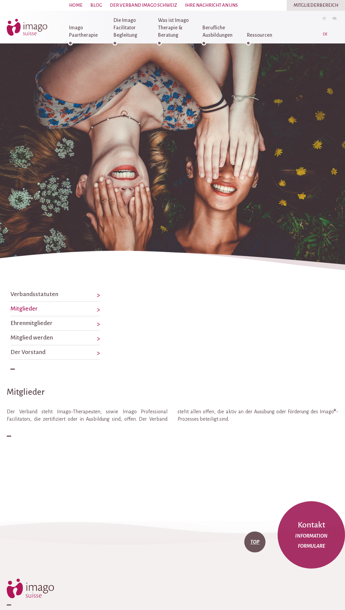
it (324, 19)
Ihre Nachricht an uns (211, 5)
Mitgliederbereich (315, 5)
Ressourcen (259, 35)
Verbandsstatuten (34, 294)
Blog (96, 5)
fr (335, 19)
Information (311, 536)
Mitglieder (24, 309)
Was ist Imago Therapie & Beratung (173, 28)
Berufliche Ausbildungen (217, 31)
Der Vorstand (27, 352)
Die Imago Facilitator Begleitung (125, 28)
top (254, 542)
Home (76, 5)
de (325, 34)
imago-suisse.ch (28, 27)
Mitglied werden (31, 337)
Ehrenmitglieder (31, 323)
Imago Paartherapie (83, 31)
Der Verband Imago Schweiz (143, 5)
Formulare (311, 546)
